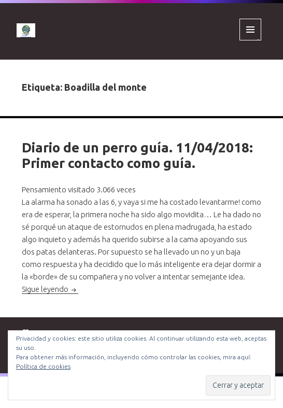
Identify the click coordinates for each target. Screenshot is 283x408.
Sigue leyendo (50, 289)
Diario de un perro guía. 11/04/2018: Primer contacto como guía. (137, 155)
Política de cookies (43, 366)
